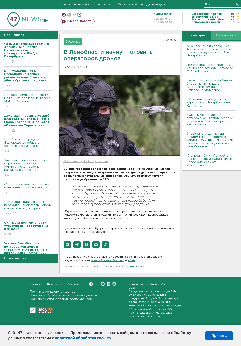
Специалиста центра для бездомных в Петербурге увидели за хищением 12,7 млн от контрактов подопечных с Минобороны (210, 140)
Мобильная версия (64, 15)
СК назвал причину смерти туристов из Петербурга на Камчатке (208, 102)
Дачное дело (156, 4)
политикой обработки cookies (83, 338)
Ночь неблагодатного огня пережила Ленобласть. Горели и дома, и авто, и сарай (28, 208)
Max (114, 284)
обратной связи (135, 267)
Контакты (54, 284)
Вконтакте (91, 284)
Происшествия (102, 4)
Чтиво (139, 4)
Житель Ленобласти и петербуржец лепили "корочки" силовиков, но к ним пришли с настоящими (211, 120)
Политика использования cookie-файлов (61, 299)
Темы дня (196, 35)
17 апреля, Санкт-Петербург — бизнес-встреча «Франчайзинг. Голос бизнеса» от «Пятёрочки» (210, 160)
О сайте (36, 284)
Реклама (73, 284)
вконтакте (69, 15)
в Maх (131, 260)
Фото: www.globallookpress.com (85, 161)
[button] (67, 244)
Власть (64, 4)
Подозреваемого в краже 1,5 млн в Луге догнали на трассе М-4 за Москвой (28, 101)
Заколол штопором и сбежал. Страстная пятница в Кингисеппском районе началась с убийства (28, 168)
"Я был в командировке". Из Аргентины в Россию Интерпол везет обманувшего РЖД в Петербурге (211, 51)
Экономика (81, 4)
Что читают (226, 35)
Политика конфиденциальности (54, 291)
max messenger (79, 15)
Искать (237, 4)
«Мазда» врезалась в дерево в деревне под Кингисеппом (28, 188)
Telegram (108, 284)
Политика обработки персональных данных (64, 295)
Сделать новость (79, 21)
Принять (219, 336)
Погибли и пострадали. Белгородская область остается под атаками (28, 145)
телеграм (74, 15)
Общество (124, 4)
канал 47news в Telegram (107, 260)
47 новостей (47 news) (147, 284)
